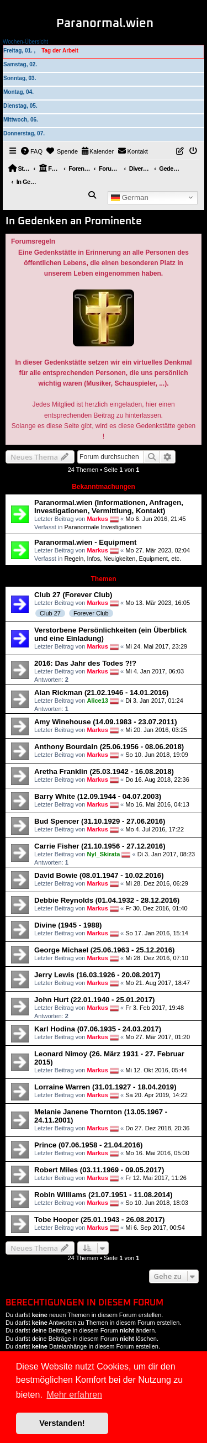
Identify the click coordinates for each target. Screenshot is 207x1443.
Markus (97, 518)
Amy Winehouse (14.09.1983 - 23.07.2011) (105, 722)
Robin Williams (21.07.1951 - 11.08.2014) (103, 1195)
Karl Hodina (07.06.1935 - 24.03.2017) (97, 1029)
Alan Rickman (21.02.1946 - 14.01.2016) (101, 692)
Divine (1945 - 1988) (68, 925)
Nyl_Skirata (103, 854)
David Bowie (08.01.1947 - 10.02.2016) (99, 875)
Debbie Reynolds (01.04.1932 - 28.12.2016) (106, 900)
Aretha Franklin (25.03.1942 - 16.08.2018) (104, 771)
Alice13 (97, 700)
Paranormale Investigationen (102, 527)
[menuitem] (32, 151)
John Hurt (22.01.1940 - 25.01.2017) (94, 1000)
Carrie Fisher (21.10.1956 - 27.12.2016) (100, 846)
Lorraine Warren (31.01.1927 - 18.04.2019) (105, 1087)
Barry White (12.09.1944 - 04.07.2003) (97, 796)
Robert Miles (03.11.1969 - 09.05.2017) (99, 1170)
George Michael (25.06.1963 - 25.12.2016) (104, 950)
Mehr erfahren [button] (74, 1394)
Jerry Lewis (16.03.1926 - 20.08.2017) (97, 975)
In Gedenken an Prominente (74, 221)
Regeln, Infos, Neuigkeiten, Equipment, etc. (122, 558)
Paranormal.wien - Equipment (85, 542)
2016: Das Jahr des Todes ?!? (85, 663)
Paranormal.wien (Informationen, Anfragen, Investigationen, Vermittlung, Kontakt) (108, 506)
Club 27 (50, 613)
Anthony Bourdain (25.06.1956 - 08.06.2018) (109, 746)
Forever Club (91, 613)
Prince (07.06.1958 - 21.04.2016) (88, 1145)
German (129, 197)
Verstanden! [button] (61, 1423)
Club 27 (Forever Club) (73, 595)
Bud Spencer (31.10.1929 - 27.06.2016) (100, 821)
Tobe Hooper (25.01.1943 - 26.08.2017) (99, 1219)
